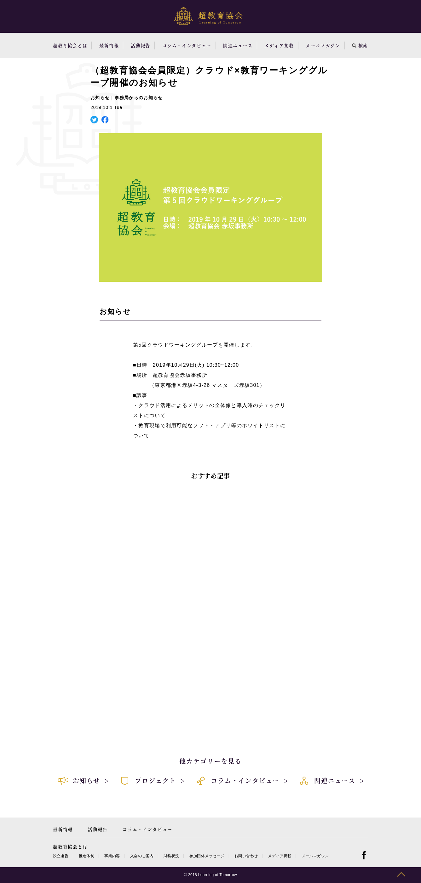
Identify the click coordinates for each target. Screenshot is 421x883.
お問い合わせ (246, 856)
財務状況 (171, 856)
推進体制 (86, 856)
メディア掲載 (279, 45)
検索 (360, 45)
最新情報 (109, 45)
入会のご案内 (141, 856)
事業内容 (112, 856)
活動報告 (140, 45)
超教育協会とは (70, 45)
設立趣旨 (60, 856)
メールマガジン (323, 45)
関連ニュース (238, 45)
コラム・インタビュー (186, 45)
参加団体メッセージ (206, 856)
